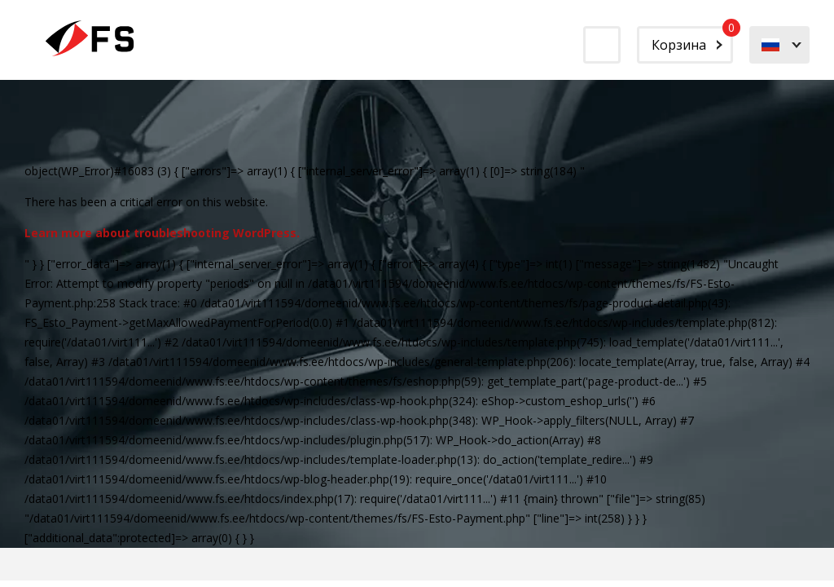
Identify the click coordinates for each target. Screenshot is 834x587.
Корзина (692, 40)
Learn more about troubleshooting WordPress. (162, 233)
